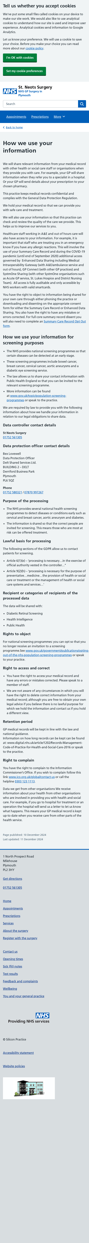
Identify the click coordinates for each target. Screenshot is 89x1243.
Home (7, 901)
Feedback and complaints (20, 981)
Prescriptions (40, 117)
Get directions (12, 879)
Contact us (10, 951)
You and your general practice (23, 996)
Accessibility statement (18, 1053)
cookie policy (34, 48)
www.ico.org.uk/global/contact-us (32, 777)
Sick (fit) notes (12, 966)
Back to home (14, 127)
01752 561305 (12, 437)
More (59, 116)
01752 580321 (12, 492)
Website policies (14, 1066)
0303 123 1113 (25, 781)
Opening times (13, 959)
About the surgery (15, 931)
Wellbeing (10, 989)
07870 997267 (33, 492)
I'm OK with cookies (20, 57)
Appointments (16, 117)
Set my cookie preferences (24, 71)
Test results (10, 974)
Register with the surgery (20, 938)
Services (8, 923)
